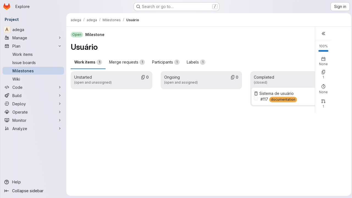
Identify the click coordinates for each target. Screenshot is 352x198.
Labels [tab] (196, 62)
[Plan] (33, 46)
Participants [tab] (166, 62)
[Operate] (33, 112)
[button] (322, 33)
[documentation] (282, 99)
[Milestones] (33, 71)
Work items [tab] (88, 62)
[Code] (33, 87)
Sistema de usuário (275, 93)
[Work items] (33, 54)
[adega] (33, 29)
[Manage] (33, 38)
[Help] (33, 182)
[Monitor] (33, 120)
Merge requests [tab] (127, 62)
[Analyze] (33, 128)
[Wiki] (33, 79)
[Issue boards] (33, 62)
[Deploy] (33, 104)
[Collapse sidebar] (33, 191)
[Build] (33, 95)
